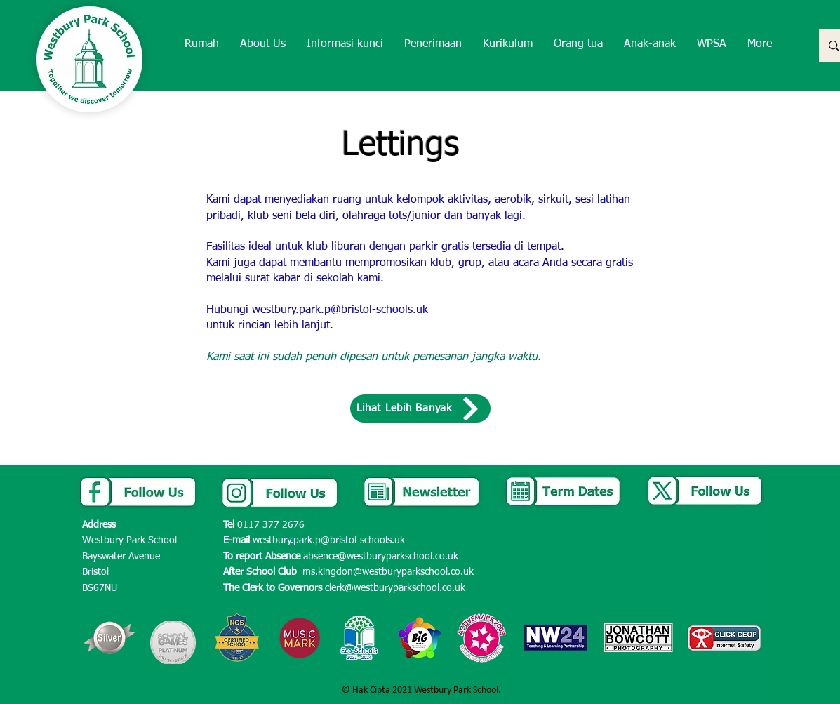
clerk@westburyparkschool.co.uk (395, 588)
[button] (262, 44)
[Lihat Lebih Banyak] (420, 408)
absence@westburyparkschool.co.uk (380, 557)
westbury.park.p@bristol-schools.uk (340, 310)
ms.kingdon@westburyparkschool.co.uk (388, 572)
